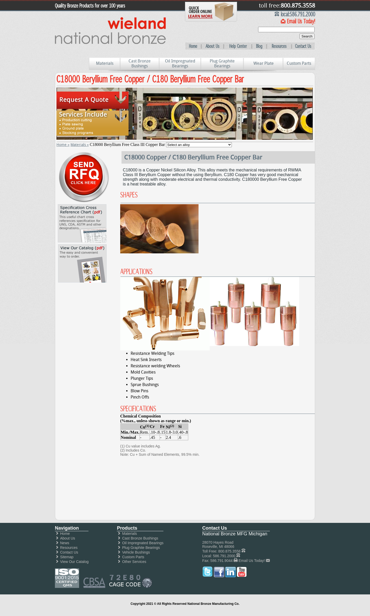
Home (193, 46)
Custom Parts (299, 63)
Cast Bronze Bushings (140, 63)
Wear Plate (263, 63)
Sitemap (66, 557)
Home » (62, 145)
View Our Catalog (74, 562)
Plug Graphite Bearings (222, 63)
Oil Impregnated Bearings (180, 63)
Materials (104, 63)
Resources (279, 46)
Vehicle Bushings (136, 552)
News (64, 543)
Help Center (238, 46)
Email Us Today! (252, 561)
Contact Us (303, 46)
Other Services (134, 562)
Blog (259, 46)
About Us (212, 46)
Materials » (80, 145)
